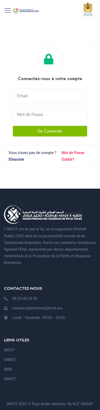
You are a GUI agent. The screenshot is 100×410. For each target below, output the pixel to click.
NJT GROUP (82, 404)
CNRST (10, 360)
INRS (8, 369)
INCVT (9, 350)
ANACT (10, 379)
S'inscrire (16, 159)
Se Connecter (50, 131)
